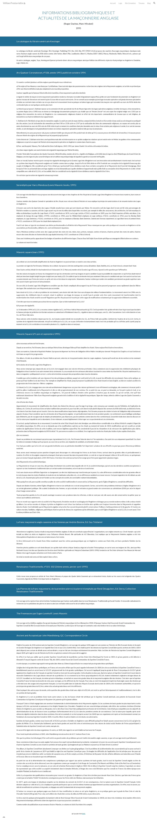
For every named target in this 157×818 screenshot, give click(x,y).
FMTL (83, 814)
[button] (154, 3)
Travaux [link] (141, 3)
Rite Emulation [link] (130, 3)
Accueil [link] (113, 3)
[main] (78, 19)
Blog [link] (148, 3)
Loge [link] (120, 3)
